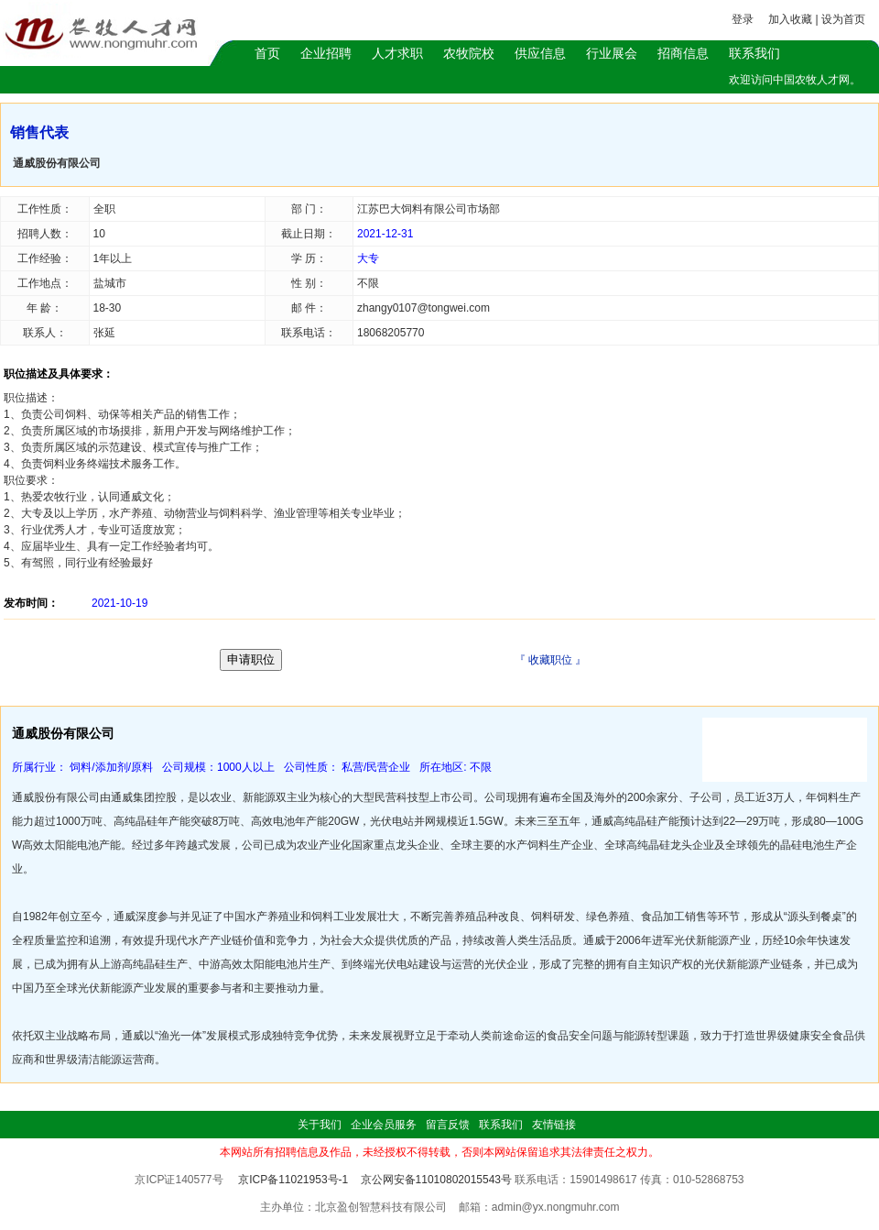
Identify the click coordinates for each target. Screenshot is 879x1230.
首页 (267, 53)
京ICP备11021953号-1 (293, 1179)
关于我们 (320, 1124)
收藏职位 (550, 659)
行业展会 (611, 53)
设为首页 (843, 19)
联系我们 (754, 53)
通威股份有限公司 (57, 163)
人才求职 (397, 53)
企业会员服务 (384, 1124)
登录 (743, 19)
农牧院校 (468, 53)
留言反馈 (448, 1124)
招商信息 (683, 53)
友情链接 (554, 1124)
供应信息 (540, 53)
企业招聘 (326, 53)
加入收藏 (790, 19)
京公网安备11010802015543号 (436, 1179)
